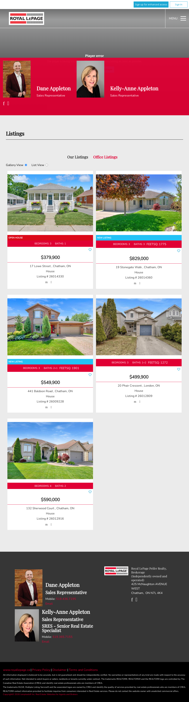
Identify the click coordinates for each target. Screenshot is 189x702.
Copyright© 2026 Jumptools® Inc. (19, 694)
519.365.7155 (63, 637)
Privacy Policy (41, 670)
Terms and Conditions (83, 670)
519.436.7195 (66, 599)
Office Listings (105, 156)
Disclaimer (59, 670)
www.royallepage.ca (16, 670)
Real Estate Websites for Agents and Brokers (57, 694)
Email (49, 604)
